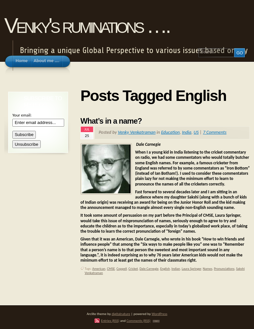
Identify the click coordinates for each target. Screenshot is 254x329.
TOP (156, 321)
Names (207, 269)
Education (170, 132)
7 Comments (214, 132)
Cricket (133, 269)
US (196, 132)
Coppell (122, 269)
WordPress (159, 313)
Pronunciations (224, 269)
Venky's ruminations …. (86, 25)
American (98, 269)
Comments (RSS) (138, 320)
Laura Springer (191, 269)
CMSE (111, 269)
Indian (176, 269)
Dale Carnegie (149, 269)
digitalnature (121, 313)
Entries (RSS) (110, 320)
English (165, 269)
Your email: (22, 115)
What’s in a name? (111, 121)
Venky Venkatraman (137, 132)
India (186, 132)
